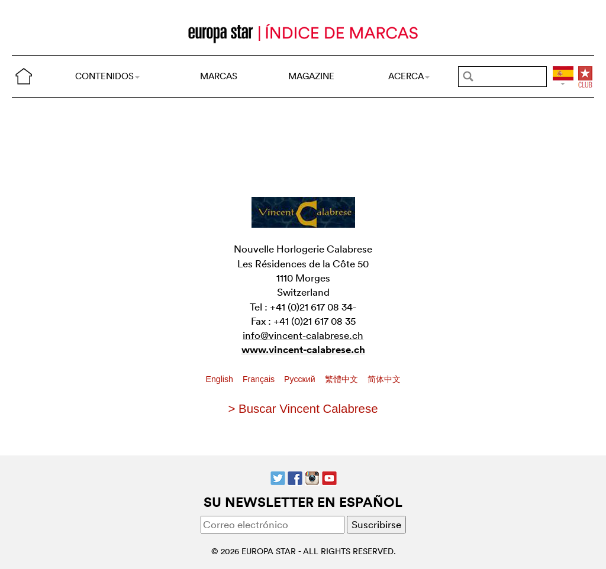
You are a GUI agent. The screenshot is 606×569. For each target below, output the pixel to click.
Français (260, 379)
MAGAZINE (311, 76)
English (221, 379)
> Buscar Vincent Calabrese (303, 408)
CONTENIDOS (107, 76)
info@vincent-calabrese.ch (303, 335)
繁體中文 (342, 379)
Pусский (300, 379)
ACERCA (409, 76)
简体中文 (384, 379)
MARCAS (218, 76)
